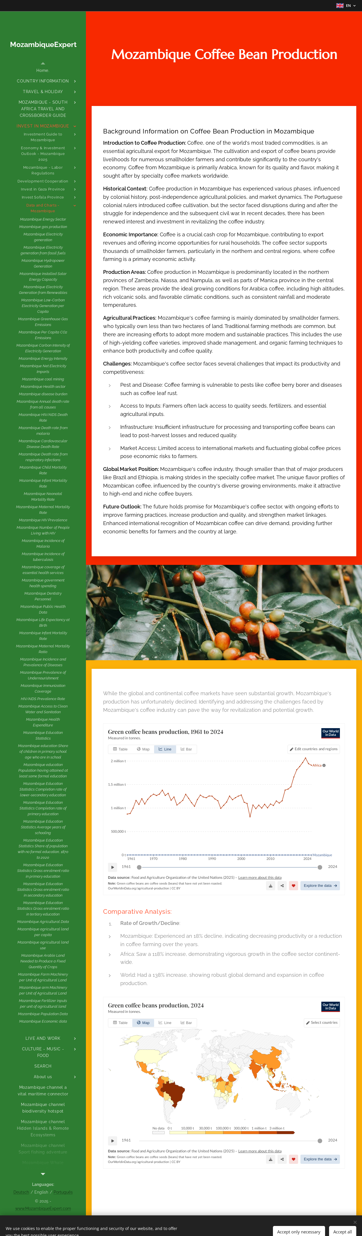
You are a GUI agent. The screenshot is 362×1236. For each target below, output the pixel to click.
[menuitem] (43, 70)
